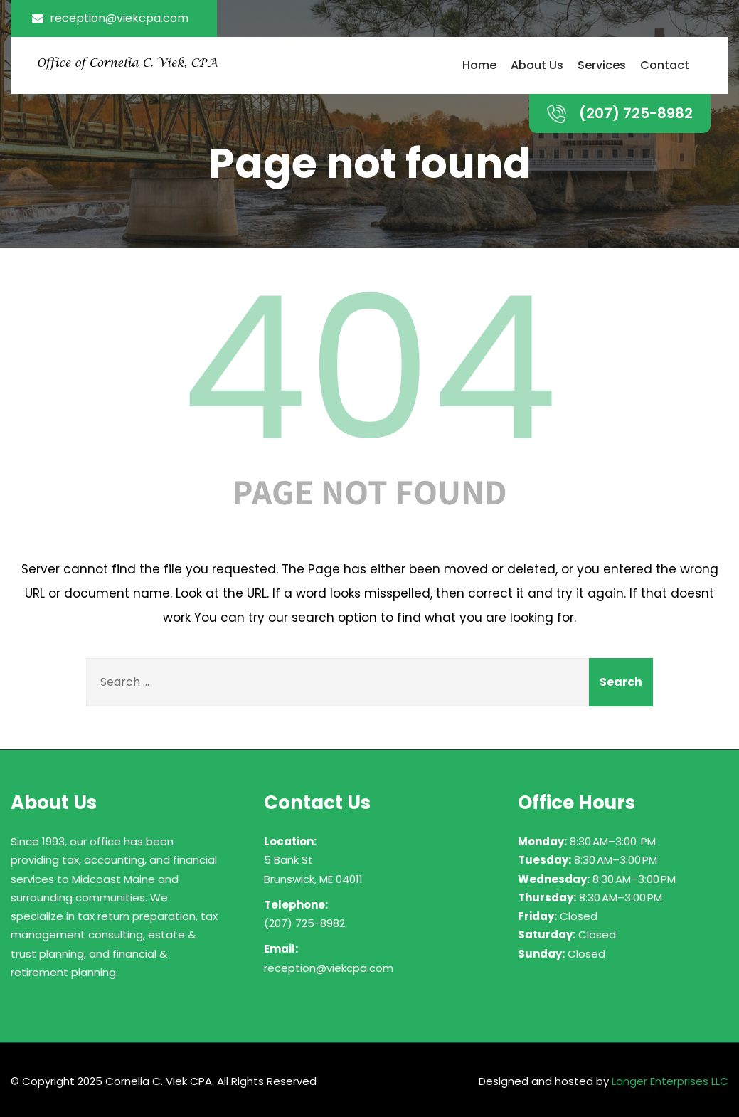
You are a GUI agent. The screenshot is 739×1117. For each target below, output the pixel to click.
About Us (537, 65)
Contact (664, 65)
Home (479, 65)
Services (602, 65)
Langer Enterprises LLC (670, 1081)
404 (370, 368)
